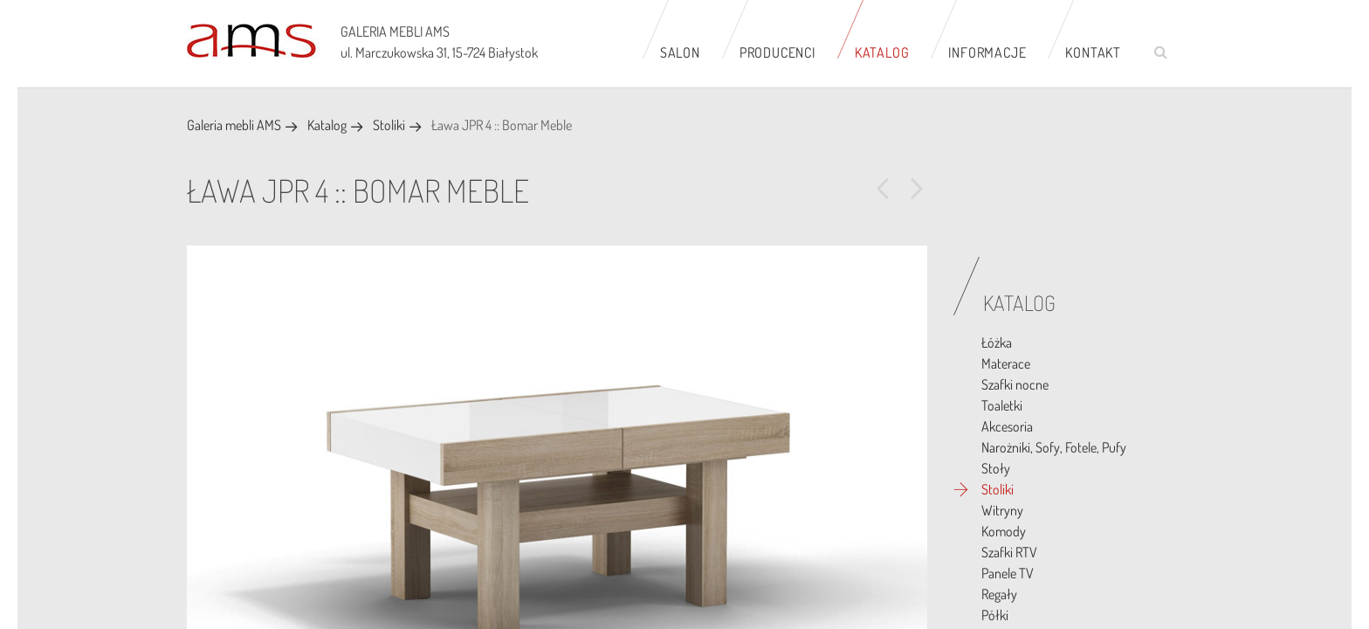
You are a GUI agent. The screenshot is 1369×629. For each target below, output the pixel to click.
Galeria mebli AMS (234, 125)
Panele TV (1007, 573)
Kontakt (1093, 52)
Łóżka (996, 342)
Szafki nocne (1015, 384)
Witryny (1002, 510)
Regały (999, 594)
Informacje (987, 52)
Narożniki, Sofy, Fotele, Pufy (1053, 447)
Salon (680, 52)
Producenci (777, 52)
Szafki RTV (1009, 552)
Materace (1005, 363)
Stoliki (389, 125)
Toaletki (1001, 405)
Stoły (995, 468)
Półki (994, 615)
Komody (1003, 531)
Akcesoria (1007, 426)
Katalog (882, 52)
